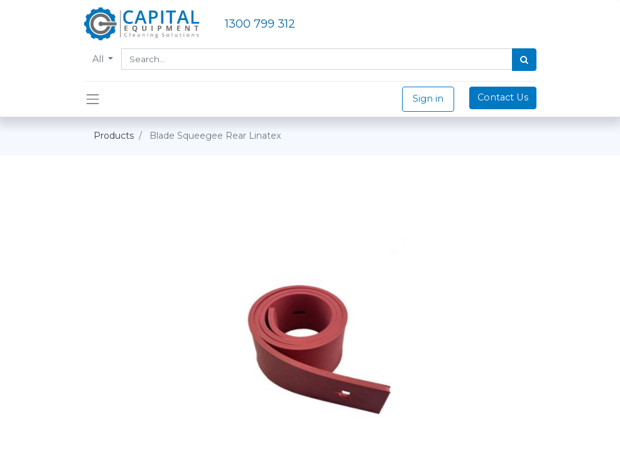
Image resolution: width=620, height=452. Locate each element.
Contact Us (502, 97)
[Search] (524, 59)
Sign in (428, 98)
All (99, 59)
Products (114, 135)
